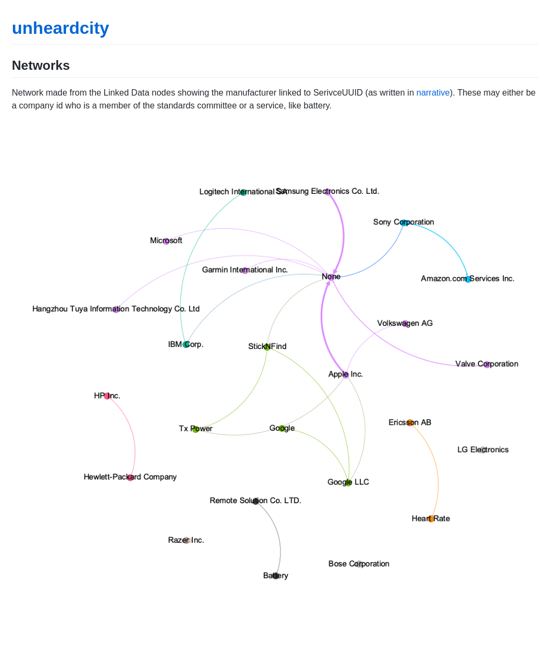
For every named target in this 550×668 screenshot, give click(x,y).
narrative (433, 92)
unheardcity (60, 28)
